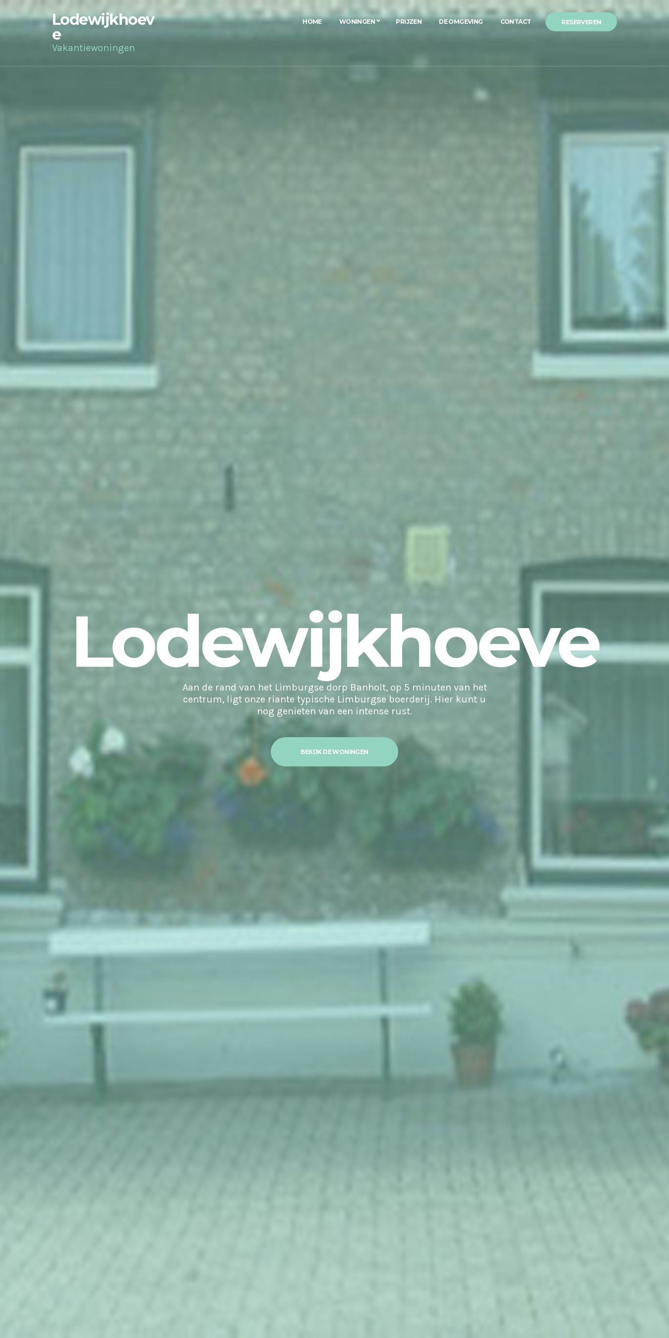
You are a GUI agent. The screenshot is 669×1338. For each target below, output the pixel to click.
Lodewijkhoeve (103, 27)
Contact (515, 21)
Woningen (357, 21)
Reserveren (581, 22)
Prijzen (409, 21)
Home (312, 21)
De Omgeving (461, 21)
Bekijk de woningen (334, 752)
